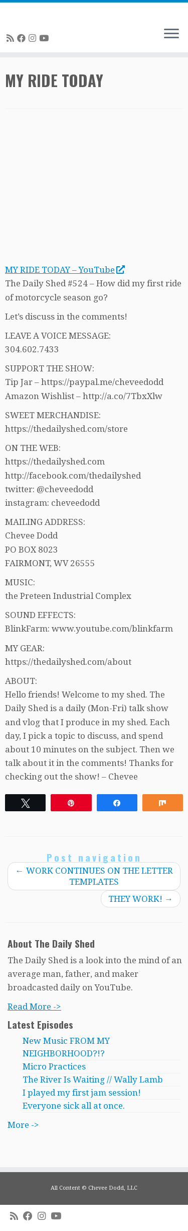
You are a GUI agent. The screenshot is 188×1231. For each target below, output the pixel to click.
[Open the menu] (171, 34)
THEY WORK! (140, 899)
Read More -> (34, 1007)
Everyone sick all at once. (74, 1106)
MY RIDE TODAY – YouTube (64, 270)
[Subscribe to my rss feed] (12, 38)
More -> (23, 1125)
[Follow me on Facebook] (23, 38)
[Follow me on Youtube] (45, 38)
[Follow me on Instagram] (34, 38)
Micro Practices (54, 1066)
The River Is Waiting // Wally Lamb (93, 1079)
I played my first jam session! (82, 1093)
